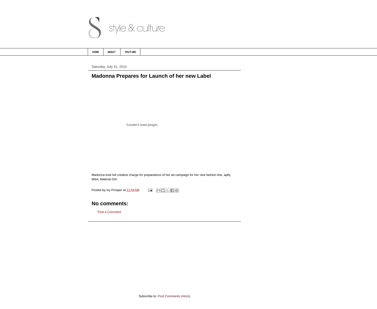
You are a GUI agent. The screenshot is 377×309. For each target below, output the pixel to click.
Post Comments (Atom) (174, 296)
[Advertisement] (164, 255)
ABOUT (112, 52)
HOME (95, 52)
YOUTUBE (130, 52)
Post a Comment (109, 212)
